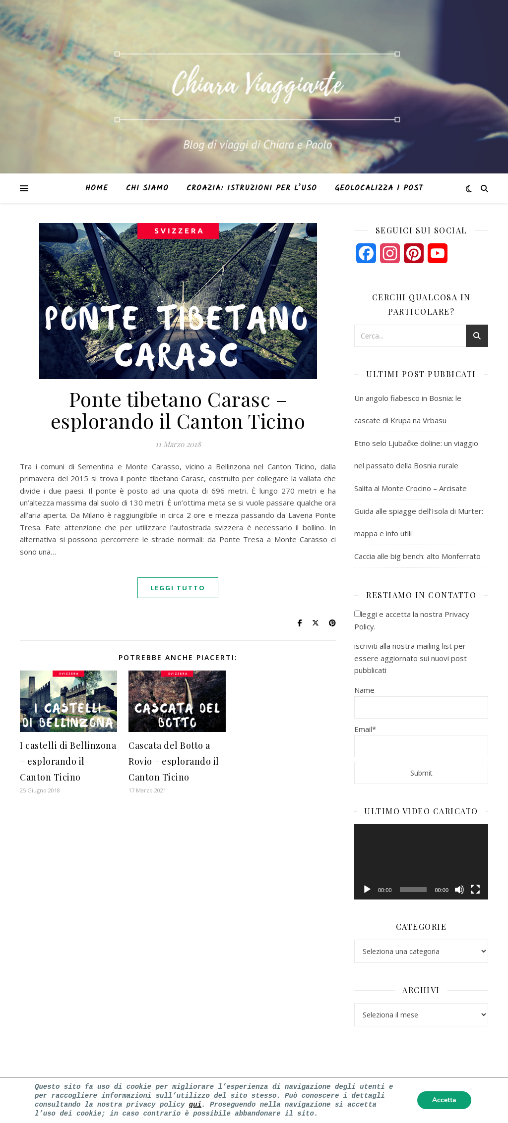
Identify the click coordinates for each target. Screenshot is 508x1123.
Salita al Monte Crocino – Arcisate (410, 488)
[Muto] (459, 890)
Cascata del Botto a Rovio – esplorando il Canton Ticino (173, 761)
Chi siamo (147, 188)
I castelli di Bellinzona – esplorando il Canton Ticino (68, 761)
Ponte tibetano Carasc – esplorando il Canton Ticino (178, 410)
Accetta (444, 1099)
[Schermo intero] (475, 890)
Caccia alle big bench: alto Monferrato (417, 556)
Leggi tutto (177, 587)
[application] (421, 861)
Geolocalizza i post (379, 188)
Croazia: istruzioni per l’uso (252, 188)
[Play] (367, 890)
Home (96, 188)
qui (195, 1103)
